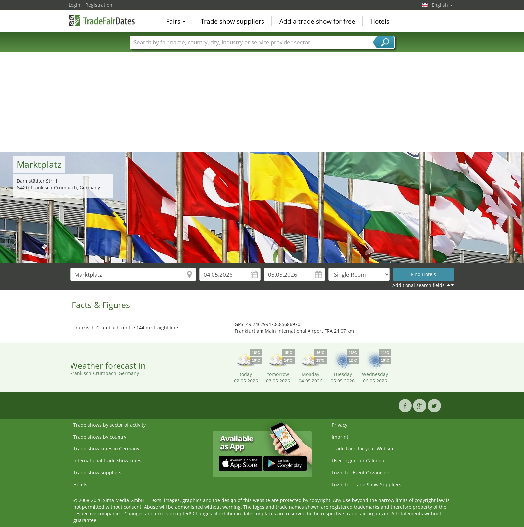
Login (74, 5)
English (442, 5)
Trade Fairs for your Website (363, 448)
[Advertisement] (262, 102)
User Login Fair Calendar (359, 460)
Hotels (379, 21)
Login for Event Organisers (361, 472)
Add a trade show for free (317, 21)
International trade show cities (107, 460)
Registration (98, 5)
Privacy (339, 425)
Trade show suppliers (232, 21)
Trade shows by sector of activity (109, 425)
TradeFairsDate (102, 20)
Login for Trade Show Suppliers (366, 484)
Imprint (340, 437)
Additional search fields (418, 285)
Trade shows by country (99, 437)
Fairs (175, 21)
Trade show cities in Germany (106, 448)
